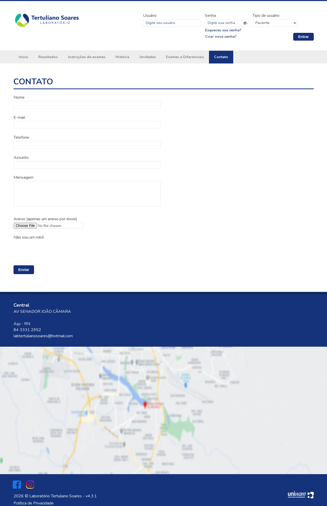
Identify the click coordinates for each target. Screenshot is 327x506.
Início (23, 57)
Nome (19, 97)
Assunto (21, 157)
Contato (221, 57)
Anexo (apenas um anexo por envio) (45, 219)
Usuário (150, 15)
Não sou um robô (29, 237)
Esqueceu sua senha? (223, 30)
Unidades (147, 57)
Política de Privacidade (34, 503)
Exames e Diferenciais (185, 57)
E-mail (19, 117)
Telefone (21, 137)
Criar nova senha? (221, 36)
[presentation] (52, 250)
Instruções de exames (86, 57)
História (122, 57)
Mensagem (23, 177)
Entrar (303, 37)
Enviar (23, 269)
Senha (210, 15)
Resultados (48, 57)
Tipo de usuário (266, 15)
